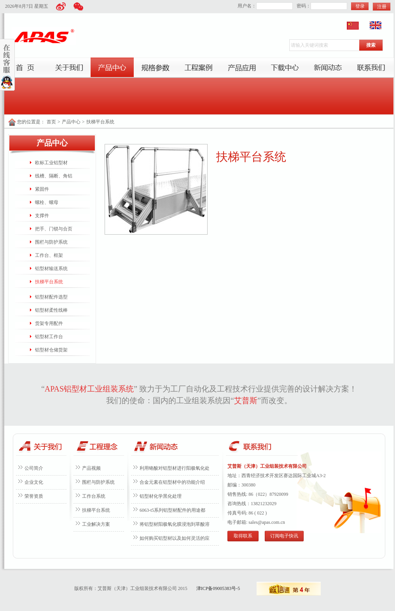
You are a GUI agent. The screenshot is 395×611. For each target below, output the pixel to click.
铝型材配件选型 (51, 297)
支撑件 (42, 215)
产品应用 (241, 68)
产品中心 (112, 68)
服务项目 (155, 68)
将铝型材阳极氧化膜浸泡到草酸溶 (175, 524)
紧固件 (42, 189)
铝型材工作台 (49, 336)
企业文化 (33, 482)
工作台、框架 (49, 255)
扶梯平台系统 (100, 122)
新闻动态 (328, 68)
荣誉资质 (33, 496)
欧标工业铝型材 (51, 162)
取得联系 (243, 536)
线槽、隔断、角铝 (53, 176)
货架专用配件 (49, 323)
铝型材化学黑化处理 (161, 496)
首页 (25, 68)
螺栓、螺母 (46, 202)
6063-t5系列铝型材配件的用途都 (172, 510)
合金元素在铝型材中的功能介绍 (172, 482)
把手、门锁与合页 (53, 229)
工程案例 (198, 68)
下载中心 (284, 68)
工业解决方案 (96, 524)
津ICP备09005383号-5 (218, 588)
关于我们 (69, 68)
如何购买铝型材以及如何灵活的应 (175, 538)
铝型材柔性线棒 (51, 310)
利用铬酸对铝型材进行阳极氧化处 (175, 468)
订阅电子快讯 (284, 536)
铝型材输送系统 (51, 268)
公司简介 (33, 468)
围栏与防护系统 (51, 242)
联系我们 (371, 68)
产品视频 (91, 468)
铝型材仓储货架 (51, 350)
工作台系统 (93, 496)
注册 (381, 6)
